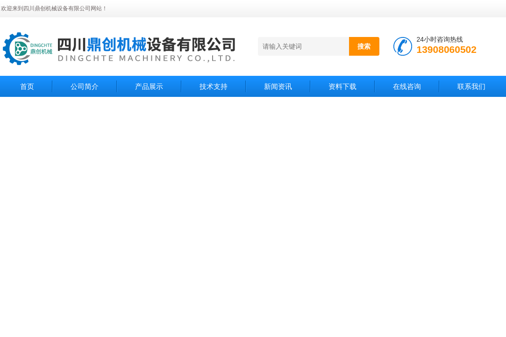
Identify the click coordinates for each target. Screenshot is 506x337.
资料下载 (342, 86)
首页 (27, 86)
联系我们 (471, 86)
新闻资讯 (278, 86)
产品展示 (149, 86)
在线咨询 (407, 86)
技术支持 (214, 86)
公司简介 (85, 86)
